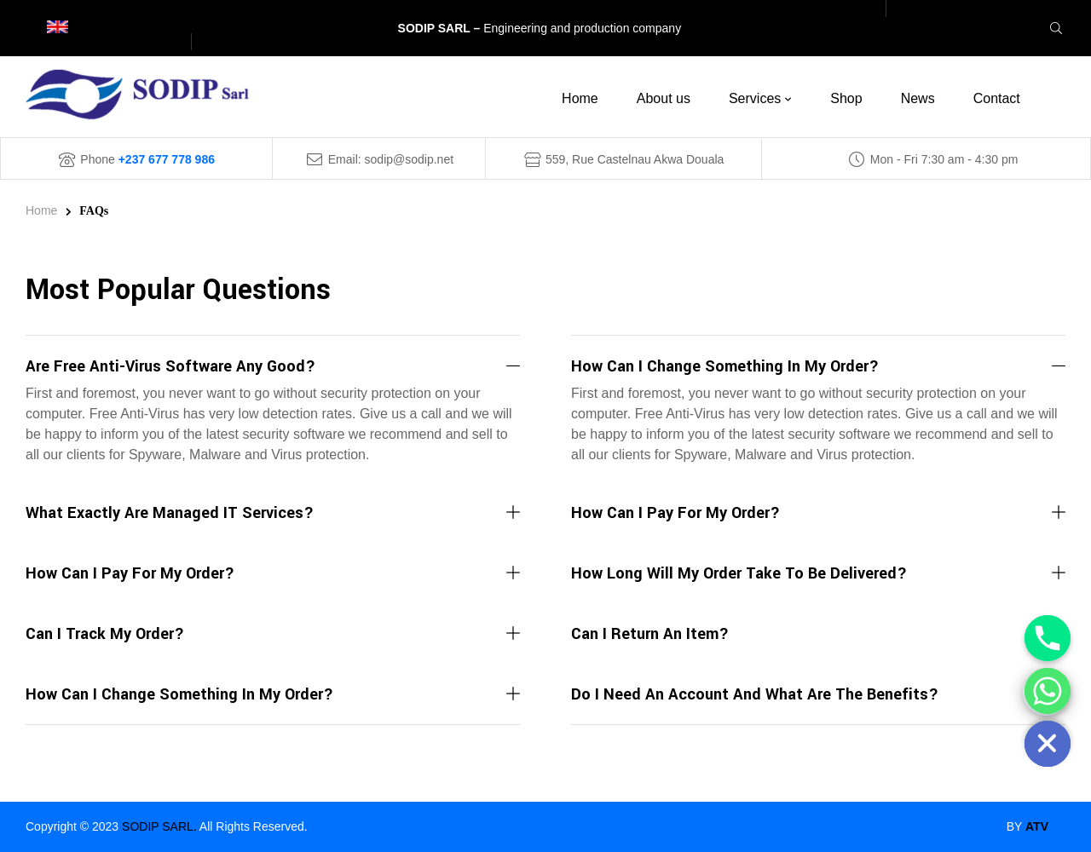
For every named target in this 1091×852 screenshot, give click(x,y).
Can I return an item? (650, 634)
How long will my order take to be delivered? (739, 573)
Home (41, 210)
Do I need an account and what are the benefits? (754, 694)
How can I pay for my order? (130, 573)
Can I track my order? (105, 634)
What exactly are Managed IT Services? (170, 513)
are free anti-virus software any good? (170, 366)
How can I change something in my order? (179, 694)
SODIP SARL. (159, 826)
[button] (273, 368)
